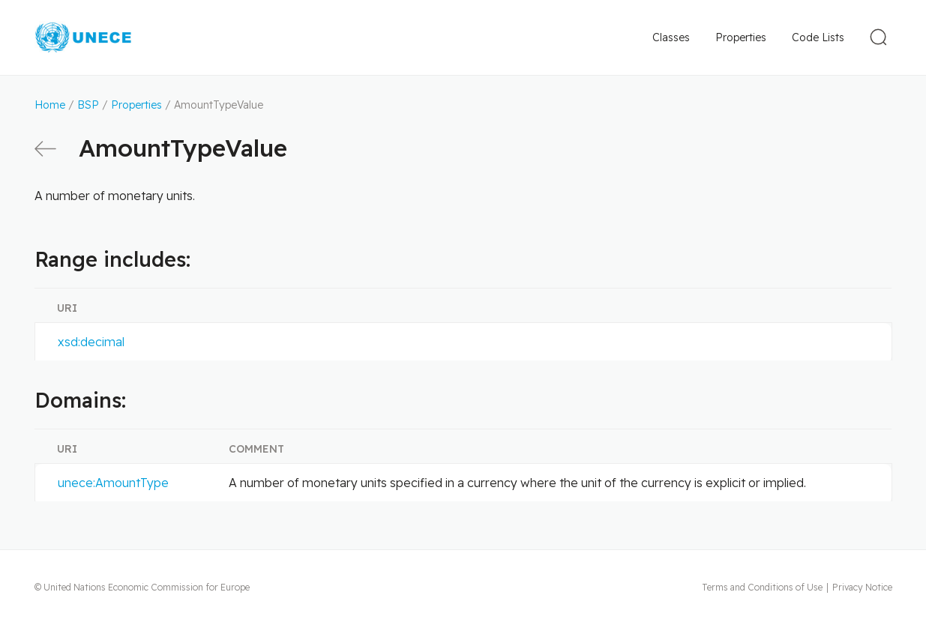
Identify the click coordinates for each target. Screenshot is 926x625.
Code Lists (818, 37)
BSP (88, 105)
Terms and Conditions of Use (762, 587)
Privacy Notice (862, 587)
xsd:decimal (91, 341)
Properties (740, 37)
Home (49, 105)
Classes (671, 37)
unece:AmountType (113, 482)
